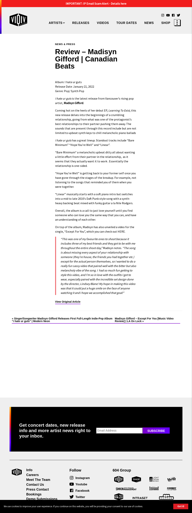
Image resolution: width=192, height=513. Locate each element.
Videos (103, 22)
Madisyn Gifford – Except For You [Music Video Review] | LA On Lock (144, 320)
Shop (165, 22)
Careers (32, 475)
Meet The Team (38, 480)
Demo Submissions (41, 499)
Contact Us (35, 484)
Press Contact (37, 489)
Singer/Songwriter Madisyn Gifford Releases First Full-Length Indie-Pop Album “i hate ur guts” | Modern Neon (62, 320)
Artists (55, 22)
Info (29, 470)
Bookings (34, 494)
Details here (118, 3)
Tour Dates (126, 22)
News (149, 22)
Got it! (180, 506)
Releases (80, 22)
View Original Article (67, 301)
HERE (121, 231)
